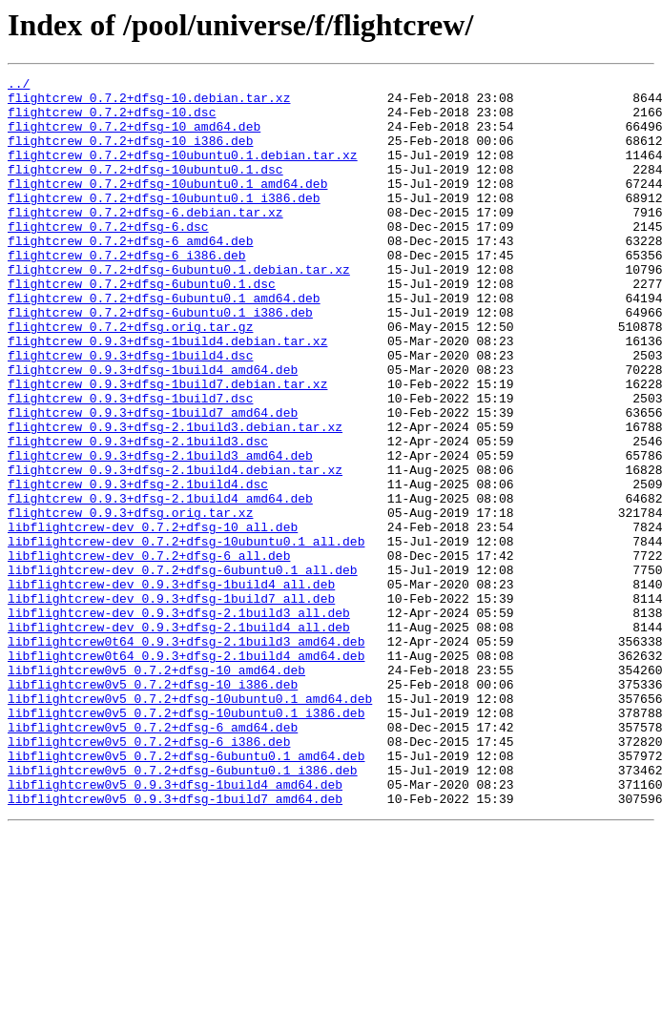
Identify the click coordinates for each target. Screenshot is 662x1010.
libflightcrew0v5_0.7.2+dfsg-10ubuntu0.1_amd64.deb (190, 824)
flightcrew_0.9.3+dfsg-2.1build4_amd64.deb (160, 583)
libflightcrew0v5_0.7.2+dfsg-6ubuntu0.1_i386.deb (183, 909)
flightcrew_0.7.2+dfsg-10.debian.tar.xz (149, 103)
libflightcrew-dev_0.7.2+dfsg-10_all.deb (153, 618)
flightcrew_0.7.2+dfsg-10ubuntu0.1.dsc (145, 188)
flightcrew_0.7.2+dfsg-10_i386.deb (130, 154)
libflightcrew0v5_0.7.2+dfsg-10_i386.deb (153, 806)
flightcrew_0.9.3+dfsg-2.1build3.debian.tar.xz (175, 497)
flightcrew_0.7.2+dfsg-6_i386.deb (127, 291)
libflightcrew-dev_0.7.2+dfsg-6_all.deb (149, 652)
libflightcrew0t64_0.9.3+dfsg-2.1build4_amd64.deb (186, 772)
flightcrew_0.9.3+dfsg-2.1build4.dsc (138, 566)
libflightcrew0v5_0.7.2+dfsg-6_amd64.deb (153, 858)
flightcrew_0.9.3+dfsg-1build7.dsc (130, 463)
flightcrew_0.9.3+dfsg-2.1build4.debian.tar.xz (175, 549)
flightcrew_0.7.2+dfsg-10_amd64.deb (134, 137)
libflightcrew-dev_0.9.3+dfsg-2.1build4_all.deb (179, 738)
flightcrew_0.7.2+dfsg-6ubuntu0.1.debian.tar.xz (179, 309)
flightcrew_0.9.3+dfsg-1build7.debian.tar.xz (167, 446)
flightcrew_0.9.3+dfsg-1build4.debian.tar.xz (167, 394)
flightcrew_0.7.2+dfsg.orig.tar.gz (130, 377)
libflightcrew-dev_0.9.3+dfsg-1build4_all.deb (171, 686)
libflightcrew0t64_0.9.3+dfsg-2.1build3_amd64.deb (186, 755)
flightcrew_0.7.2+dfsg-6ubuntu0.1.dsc (142, 326)
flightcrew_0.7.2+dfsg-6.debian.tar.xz (145, 240)
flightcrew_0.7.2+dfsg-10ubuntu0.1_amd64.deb (167, 206)
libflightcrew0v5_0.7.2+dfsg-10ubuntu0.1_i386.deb (186, 841)
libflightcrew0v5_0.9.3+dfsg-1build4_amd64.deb (175, 927)
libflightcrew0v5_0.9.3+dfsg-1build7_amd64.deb (175, 944)
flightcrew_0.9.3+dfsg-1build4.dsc (130, 412)
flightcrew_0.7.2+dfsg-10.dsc (112, 120)
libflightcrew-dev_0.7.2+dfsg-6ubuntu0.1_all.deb (183, 669)
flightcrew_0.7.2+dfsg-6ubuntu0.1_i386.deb (160, 360)
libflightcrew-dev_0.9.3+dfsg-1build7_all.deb (171, 703)
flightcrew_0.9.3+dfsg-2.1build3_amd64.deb (160, 532)
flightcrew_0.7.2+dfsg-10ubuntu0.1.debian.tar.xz (183, 171)
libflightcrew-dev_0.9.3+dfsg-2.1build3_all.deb (179, 721)
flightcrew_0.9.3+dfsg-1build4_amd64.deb (153, 429)
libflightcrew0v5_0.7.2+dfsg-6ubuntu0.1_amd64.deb (186, 892)
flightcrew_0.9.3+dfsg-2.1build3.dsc (138, 515)
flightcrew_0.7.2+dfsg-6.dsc (108, 257)
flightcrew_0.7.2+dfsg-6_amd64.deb (130, 274)
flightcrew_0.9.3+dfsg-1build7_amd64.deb (153, 480)
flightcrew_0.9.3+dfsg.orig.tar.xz (130, 600)
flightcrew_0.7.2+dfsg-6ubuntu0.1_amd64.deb (164, 343)
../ (19, 85)
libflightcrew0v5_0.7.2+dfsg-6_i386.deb (149, 875)
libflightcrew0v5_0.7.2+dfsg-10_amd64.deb (156, 789)
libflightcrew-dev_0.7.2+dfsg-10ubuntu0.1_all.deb (186, 635)
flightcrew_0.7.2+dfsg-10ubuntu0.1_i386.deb (164, 223)
